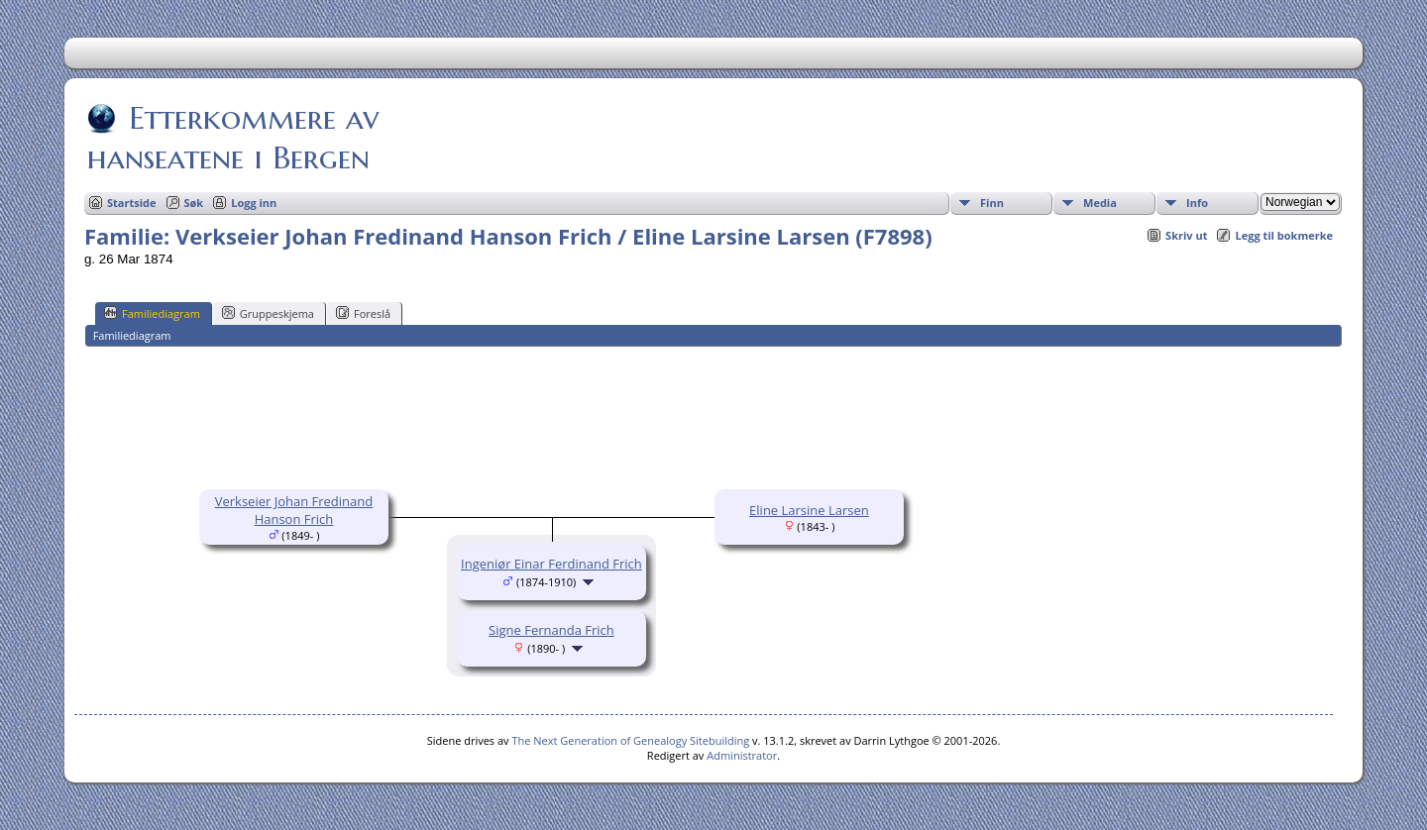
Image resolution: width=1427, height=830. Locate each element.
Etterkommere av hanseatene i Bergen (233, 137)
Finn (992, 202)
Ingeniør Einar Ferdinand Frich (551, 563)
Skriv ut (1186, 235)
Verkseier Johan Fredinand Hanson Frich (294, 510)
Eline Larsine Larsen (809, 510)
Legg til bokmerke (1284, 235)
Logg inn (253, 202)
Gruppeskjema (268, 313)
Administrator (742, 755)
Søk (194, 202)
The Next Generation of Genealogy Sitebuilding (630, 740)
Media (1100, 202)
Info (1197, 202)
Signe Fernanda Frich (551, 630)
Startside (132, 202)
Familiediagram (152, 313)
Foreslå (363, 313)
